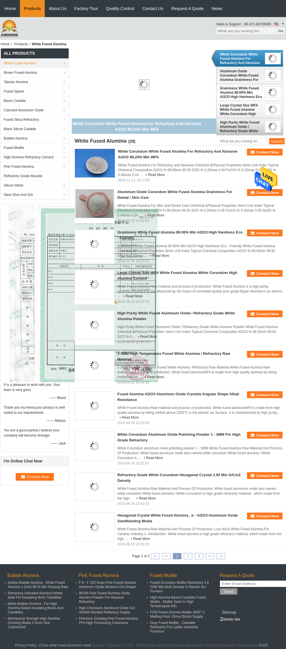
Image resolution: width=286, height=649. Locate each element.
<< (166, 556)
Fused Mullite (14, 148)
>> (210, 556)
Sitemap (229, 612)
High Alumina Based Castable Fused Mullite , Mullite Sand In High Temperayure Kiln (178, 601)
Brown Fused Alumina (20, 73)
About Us (57, 8)
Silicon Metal (13, 185)
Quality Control (120, 8)
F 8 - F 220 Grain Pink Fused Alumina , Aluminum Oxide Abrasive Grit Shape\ (108, 585)
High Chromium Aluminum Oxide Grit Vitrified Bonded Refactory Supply (107, 610)
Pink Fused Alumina (19, 167)
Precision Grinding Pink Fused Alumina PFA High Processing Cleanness (108, 621)
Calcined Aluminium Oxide (24, 110)
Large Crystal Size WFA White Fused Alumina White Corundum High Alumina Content (239, 109)
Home (10, 8)
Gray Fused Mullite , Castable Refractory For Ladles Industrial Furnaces (174, 627)
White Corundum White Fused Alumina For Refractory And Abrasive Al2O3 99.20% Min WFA (240, 58)
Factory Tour (86, 8)
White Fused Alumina (20, 63)
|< (155, 556)
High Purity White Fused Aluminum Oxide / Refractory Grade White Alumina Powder (240, 126)
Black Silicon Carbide (20, 129)
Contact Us (152, 8)
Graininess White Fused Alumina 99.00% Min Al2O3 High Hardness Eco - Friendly (241, 92)
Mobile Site (230, 619)
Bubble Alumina (15, 138)
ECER (263, 645)
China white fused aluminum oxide (65, 645)
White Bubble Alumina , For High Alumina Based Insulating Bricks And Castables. (35, 608)
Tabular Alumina (16, 82)
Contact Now (267, 152)
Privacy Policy (25, 645)
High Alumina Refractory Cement (29, 157)
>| (220, 556)
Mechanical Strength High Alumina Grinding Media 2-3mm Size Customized (34, 623)
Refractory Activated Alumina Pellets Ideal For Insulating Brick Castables (35, 595)
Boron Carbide (15, 101)
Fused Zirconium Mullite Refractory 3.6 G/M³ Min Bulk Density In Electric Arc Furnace (179, 587)
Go (280, 31)
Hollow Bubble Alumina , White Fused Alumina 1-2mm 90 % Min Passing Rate (38, 585)
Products (32, 8)
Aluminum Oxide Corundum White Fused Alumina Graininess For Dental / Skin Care (239, 75)
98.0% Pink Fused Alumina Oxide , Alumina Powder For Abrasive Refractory (105, 597)
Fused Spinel (14, 91)
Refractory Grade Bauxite (23, 176)
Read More (156, 175)
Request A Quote (187, 8)
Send (228, 591)
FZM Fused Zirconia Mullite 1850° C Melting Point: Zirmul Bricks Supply (177, 614)
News (217, 8)
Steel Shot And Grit (18, 195)
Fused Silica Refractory (21, 120)
